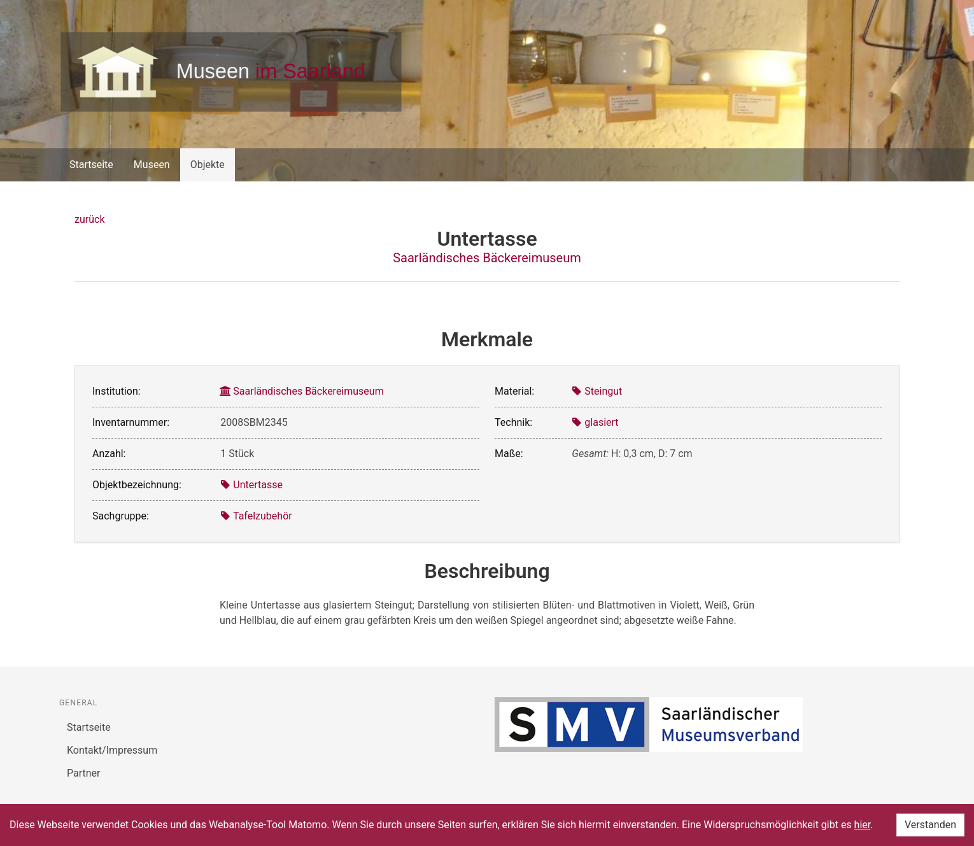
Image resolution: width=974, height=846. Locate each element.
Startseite (91, 165)
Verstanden (930, 825)
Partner (84, 773)
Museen (152, 165)
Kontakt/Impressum (112, 750)
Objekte (207, 165)
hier (862, 825)
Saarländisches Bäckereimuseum (487, 257)
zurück (89, 219)
